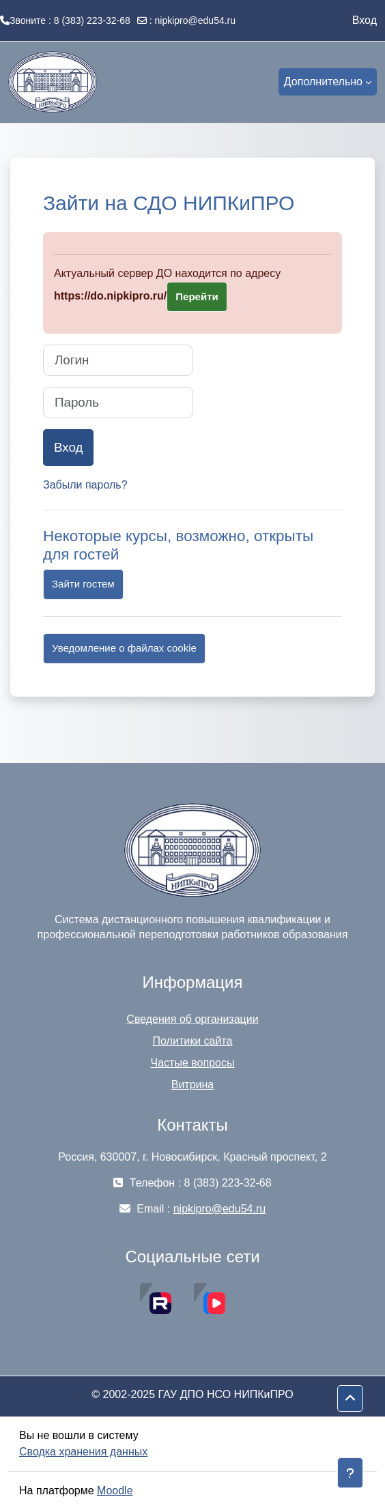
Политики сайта (193, 1041)
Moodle (114, 1490)
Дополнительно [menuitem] (323, 81)
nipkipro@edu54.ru (195, 20)
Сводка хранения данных (83, 1451)
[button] (350, 1398)
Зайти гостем (83, 584)
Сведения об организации (192, 1019)
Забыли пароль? (85, 485)
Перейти (196, 296)
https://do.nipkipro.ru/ (110, 296)
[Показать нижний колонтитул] (350, 1472)
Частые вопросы (193, 1063)
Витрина (192, 1084)
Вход (364, 20)
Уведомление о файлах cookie (124, 648)
